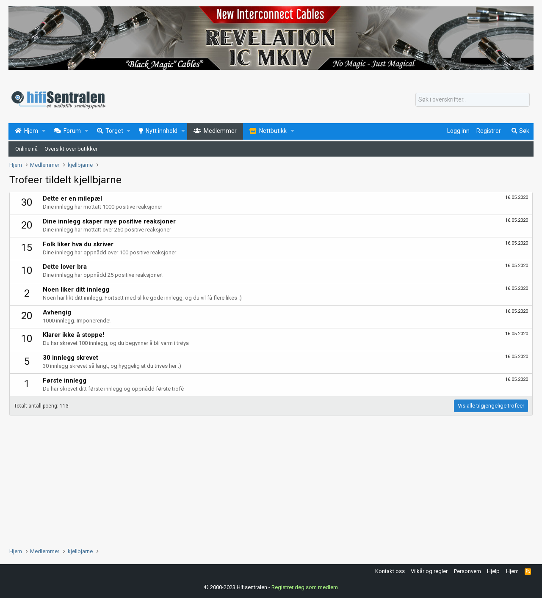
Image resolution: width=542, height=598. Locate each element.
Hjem (512, 571)
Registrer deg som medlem (304, 587)
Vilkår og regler (429, 571)
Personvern (467, 571)
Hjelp (493, 571)
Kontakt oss (390, 571)
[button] (44, 131)
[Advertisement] (263, 479)
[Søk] (472, 100)
